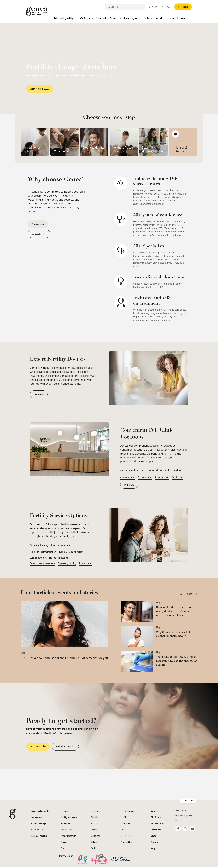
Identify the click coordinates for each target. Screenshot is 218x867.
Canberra (95, 829)
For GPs (124, 817)
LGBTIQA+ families (39, 836)
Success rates (102, 18)
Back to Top (188, 800)
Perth (93, 848)
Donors (64, 842)
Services (116, 18)
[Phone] (169, 7)
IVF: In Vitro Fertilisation (71, 552)
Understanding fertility (66, 18)
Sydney (94, 842)
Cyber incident (126, 842)
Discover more (38, 224)
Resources (184, 18)
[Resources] (189, 18)
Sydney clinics (155, 470)
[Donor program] (140, 18)
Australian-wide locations (133, 470)
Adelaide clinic (162, 477)
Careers (124, 829)
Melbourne (95, 836)
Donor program (133, 18)
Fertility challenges (39, 823)
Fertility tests (66, 823)
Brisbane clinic (145, 477)
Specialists (160, 18)
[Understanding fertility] (76, 18)
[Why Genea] (92, 18)
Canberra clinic (127, 477)
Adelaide (94, 817)
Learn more (39, 394)
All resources (188, 594)
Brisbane (94, 823)
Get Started (183, 6)
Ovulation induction (60, 545)
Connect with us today (39, 89)
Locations (171, 18)
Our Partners (126, 823)
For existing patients (129, 811)
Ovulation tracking (39, 545)
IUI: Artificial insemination (43, 552)
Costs (148, 18)
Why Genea (87, 18)
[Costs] (151, 18)
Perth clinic (177, 477)
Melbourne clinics (173, 470)
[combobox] (125, 7)
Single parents (37, 829)
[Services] (120, 18)
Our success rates (39, 234)
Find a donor (85, 563)
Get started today (38, 746)
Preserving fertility (67, 563)
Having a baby (37, 817)
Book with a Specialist (65, 746)
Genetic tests (66, 829)
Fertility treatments (69, 817)
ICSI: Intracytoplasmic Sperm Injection (49, 558)
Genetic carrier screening (42, 563)
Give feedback (126, 836)
